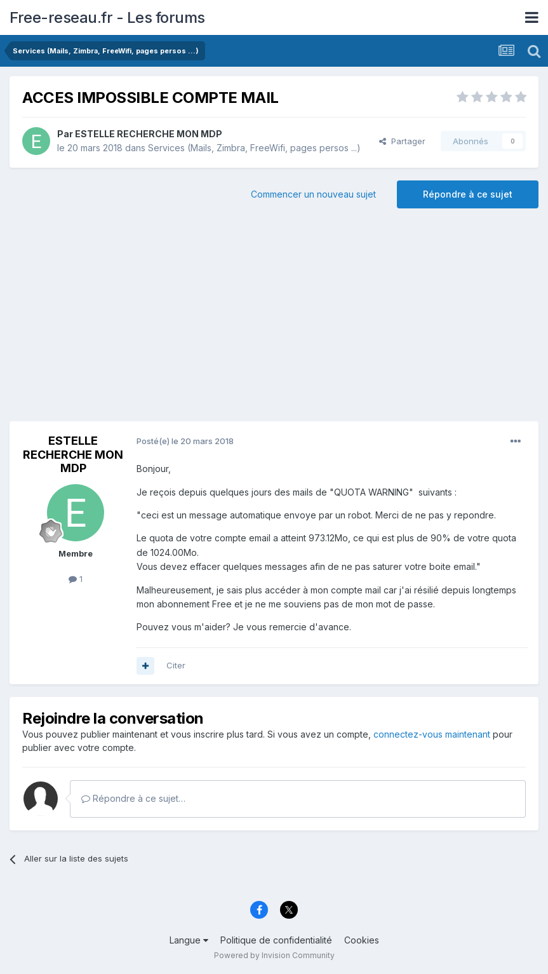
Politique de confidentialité (276, 940)
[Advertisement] (274, 320)
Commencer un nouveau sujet (313, 194)
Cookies (361, 940)
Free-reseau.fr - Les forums (107, 17)
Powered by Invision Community (274, 955)
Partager (402, 141)
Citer (175, 665)
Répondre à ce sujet (467, 194)
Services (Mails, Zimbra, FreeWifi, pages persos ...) (254, 147)
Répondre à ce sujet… (133, 798)
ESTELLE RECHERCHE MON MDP (148, 133)
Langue (189, 940)
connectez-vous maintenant (431, 734)
